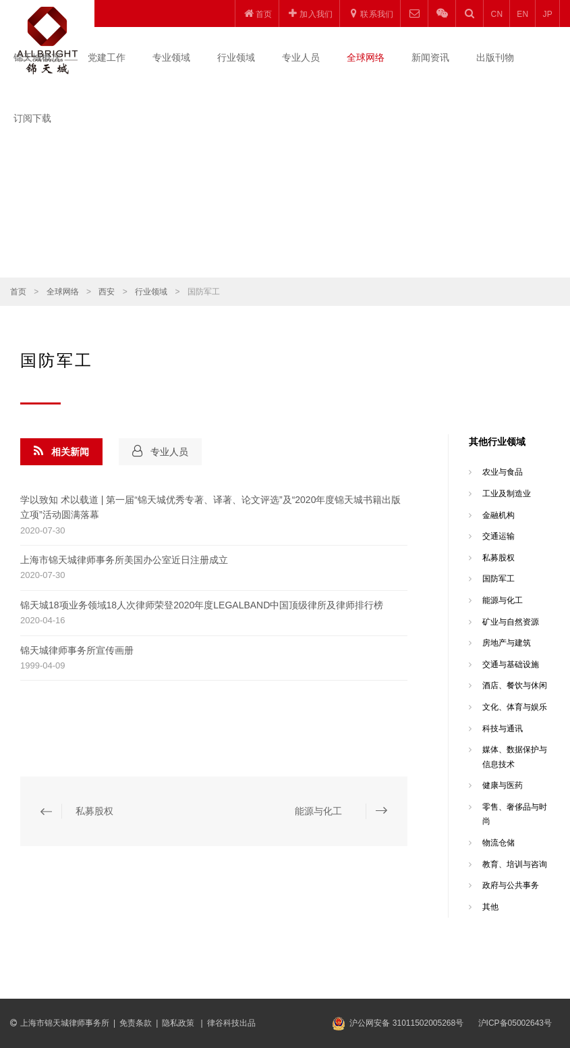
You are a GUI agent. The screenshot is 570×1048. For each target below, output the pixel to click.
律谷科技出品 (231, 1023)
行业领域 (236, 57)
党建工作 (106, 57)
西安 (106, 291)
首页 (18, 291)
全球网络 (365, 57)
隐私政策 (179, 1023)
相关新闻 (61, 451)
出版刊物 (495, 57)
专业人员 (301, 57)
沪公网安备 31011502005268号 (406, 1023)
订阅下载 (32, 118)
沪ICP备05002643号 (515, 1023)
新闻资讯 (430, 57)
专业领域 (171, 57)
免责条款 (135, 1023)
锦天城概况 (37, 57)
